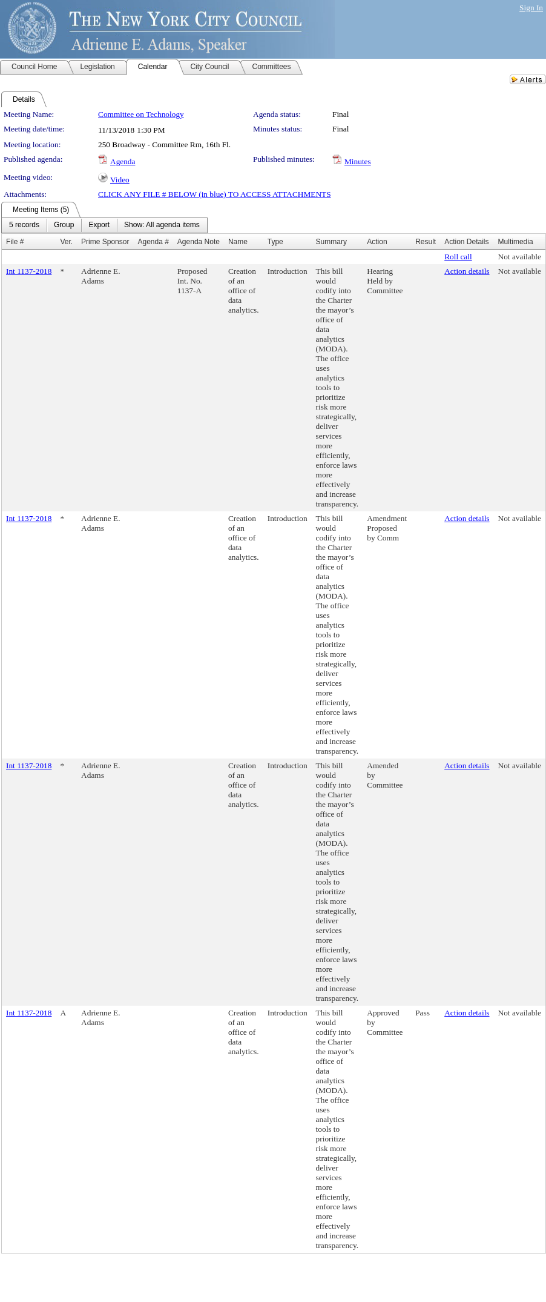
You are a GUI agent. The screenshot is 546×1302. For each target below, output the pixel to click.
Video (120, 179)
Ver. (66, 241)
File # (15, 241)
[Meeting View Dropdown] (162, 225)
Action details (466, 271)
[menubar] (104, 225)
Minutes (357, 161)
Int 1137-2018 (28, 271)
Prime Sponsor (105, 241)
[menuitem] (24, 225)
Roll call (458, 256)
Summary (331, 241)
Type (275, 241)
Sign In (531, 7)
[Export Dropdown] (99, 225)
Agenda (122, 161)
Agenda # (152, 241)
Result (425, 241)
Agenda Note (198, 241)
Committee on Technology (141, 114)
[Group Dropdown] (64, 225)
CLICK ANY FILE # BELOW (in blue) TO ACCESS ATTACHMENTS (214, 194)
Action (377, 241)
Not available (519, 256)
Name (238, 241)
